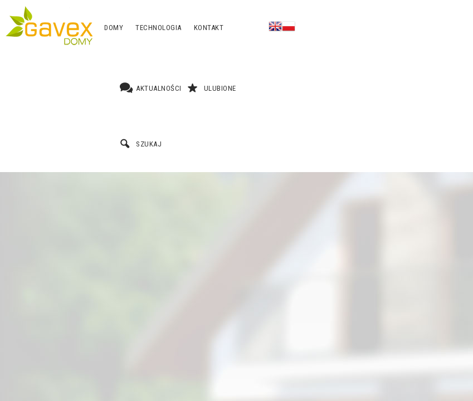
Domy (113, 27)
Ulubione (220, 88)
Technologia (158, 27)
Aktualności (159, 88)
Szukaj (149, 144)
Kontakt (209, 27)
